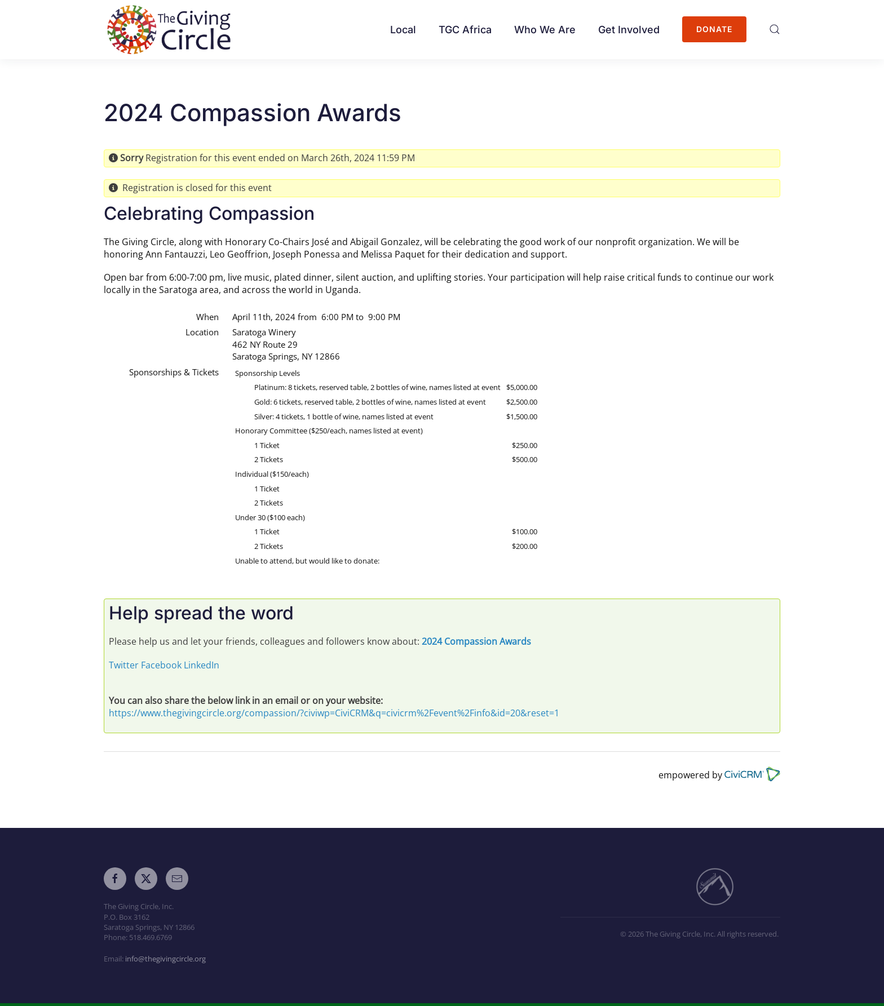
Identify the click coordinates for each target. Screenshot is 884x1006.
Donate (714, 29)
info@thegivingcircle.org (165, 959)
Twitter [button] (124, 665)
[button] (774, 29)
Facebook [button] (161, 665)
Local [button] (403, 30)
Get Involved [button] (629, 30)
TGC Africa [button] (465, 30)
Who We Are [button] (545, 30)
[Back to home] (173, 29)
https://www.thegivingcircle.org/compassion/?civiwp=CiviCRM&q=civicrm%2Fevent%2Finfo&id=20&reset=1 (334, 713)
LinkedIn (201, 665)
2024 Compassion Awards (476, 641)
